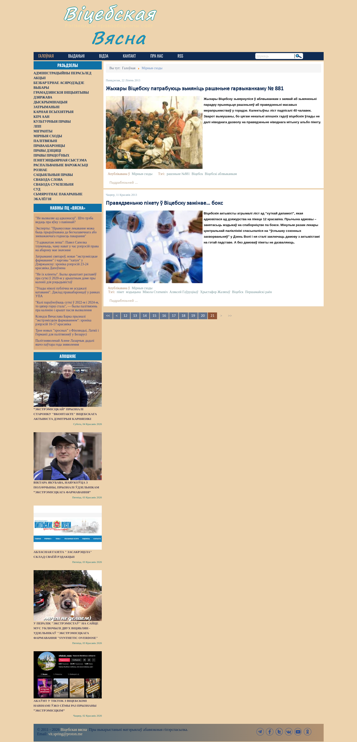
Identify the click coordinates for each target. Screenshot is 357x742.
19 (193, 316)
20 (203, 316)
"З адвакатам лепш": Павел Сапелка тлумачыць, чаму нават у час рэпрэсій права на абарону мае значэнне (67, 246)
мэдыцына (133, 292)
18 (183, 316)
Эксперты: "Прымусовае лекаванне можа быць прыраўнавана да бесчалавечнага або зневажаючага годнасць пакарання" (66, 232)
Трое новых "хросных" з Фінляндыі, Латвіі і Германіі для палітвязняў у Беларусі (67, 332)
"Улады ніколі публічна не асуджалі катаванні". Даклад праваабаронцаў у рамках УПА (68, 292)
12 (125, 316)
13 (135, 316)
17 (174, 316)
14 (145, 316)
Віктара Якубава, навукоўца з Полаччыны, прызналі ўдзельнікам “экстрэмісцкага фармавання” (66, 487)
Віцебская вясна (73, 729)
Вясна (118, 37)
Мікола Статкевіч (155, 292)
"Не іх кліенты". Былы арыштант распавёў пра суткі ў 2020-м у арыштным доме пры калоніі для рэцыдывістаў (66, 278)
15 (154, 316)
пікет (120, 292)
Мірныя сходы (142, 174)
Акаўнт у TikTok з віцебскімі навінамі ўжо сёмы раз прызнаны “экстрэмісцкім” (65, 705)
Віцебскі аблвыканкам (221, 174)
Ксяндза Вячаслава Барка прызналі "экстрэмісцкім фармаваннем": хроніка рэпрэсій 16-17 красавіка (63, 320)
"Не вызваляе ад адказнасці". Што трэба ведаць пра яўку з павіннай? (64, 220)
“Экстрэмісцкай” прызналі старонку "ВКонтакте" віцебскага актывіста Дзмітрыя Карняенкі (65, 414)
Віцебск (197, 174)
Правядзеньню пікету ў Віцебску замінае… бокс (164, 203)
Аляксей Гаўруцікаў (183, 292)
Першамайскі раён (258, 292)
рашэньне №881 (178, 174)
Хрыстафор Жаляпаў (215, 292)
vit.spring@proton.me (65, 734)
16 (164, 316)
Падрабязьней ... (123, 183)
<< (108, 316)
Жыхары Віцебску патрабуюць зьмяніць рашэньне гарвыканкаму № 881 (195, 89)
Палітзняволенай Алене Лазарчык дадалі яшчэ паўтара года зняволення (65, 342)
